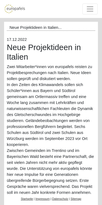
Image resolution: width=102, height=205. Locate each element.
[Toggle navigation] (90, 9)
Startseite (27, 198)
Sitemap (75, 198)
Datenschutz (60, 198)
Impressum (42, 198)
